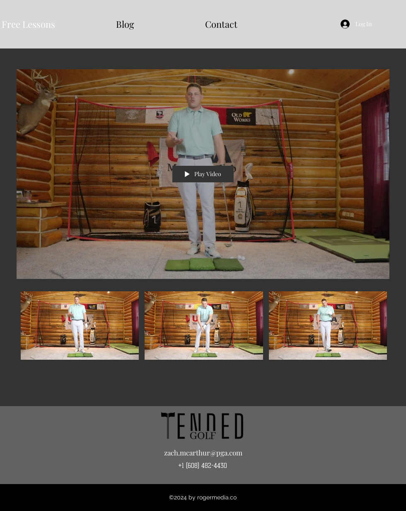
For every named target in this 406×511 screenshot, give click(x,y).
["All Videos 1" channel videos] (203, 330)
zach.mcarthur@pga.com (203, 452)
